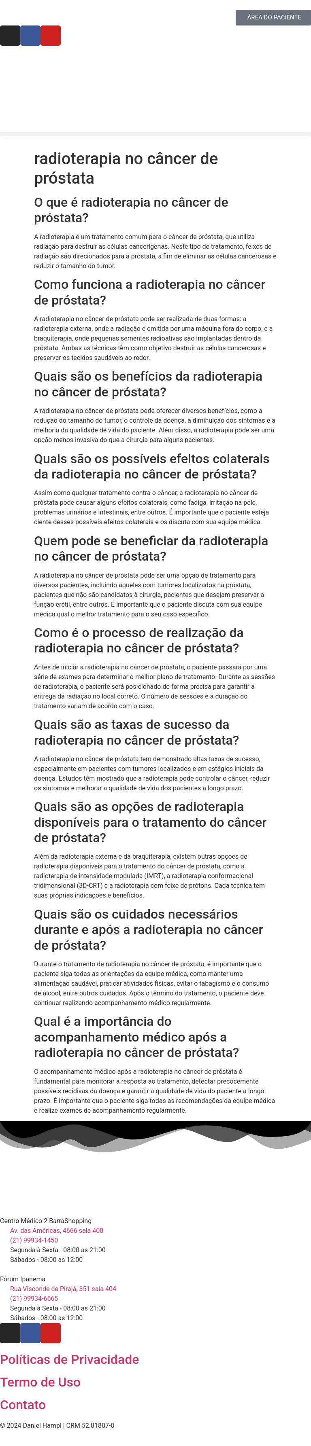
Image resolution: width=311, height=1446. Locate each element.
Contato (23, 1404)
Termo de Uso (40, 1382)
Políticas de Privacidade (69, 1359)
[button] (155, 134)
